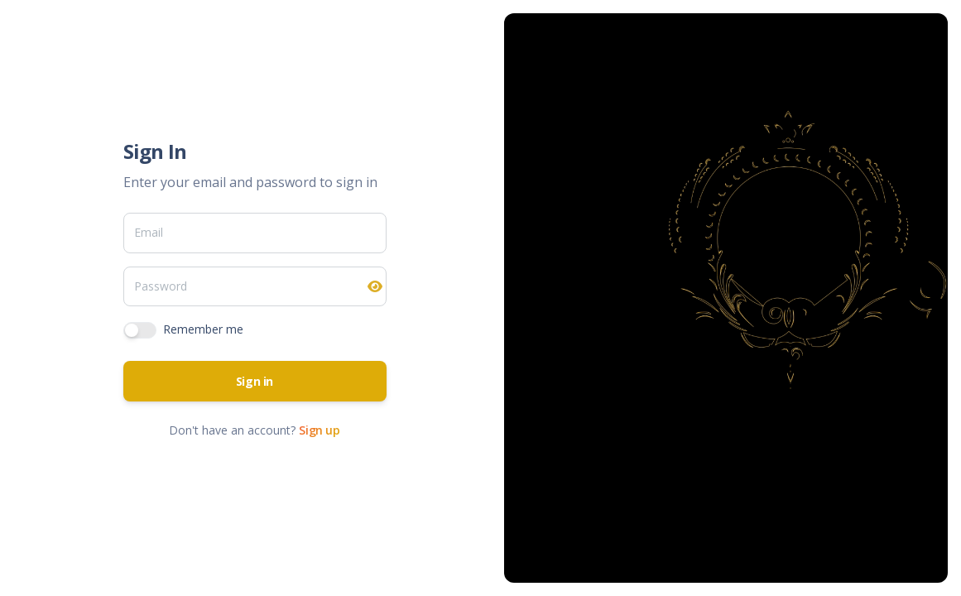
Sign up (319, 430)
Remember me (203, 329)
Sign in (254, 381)
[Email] (255, 232)
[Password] (255, 286)
